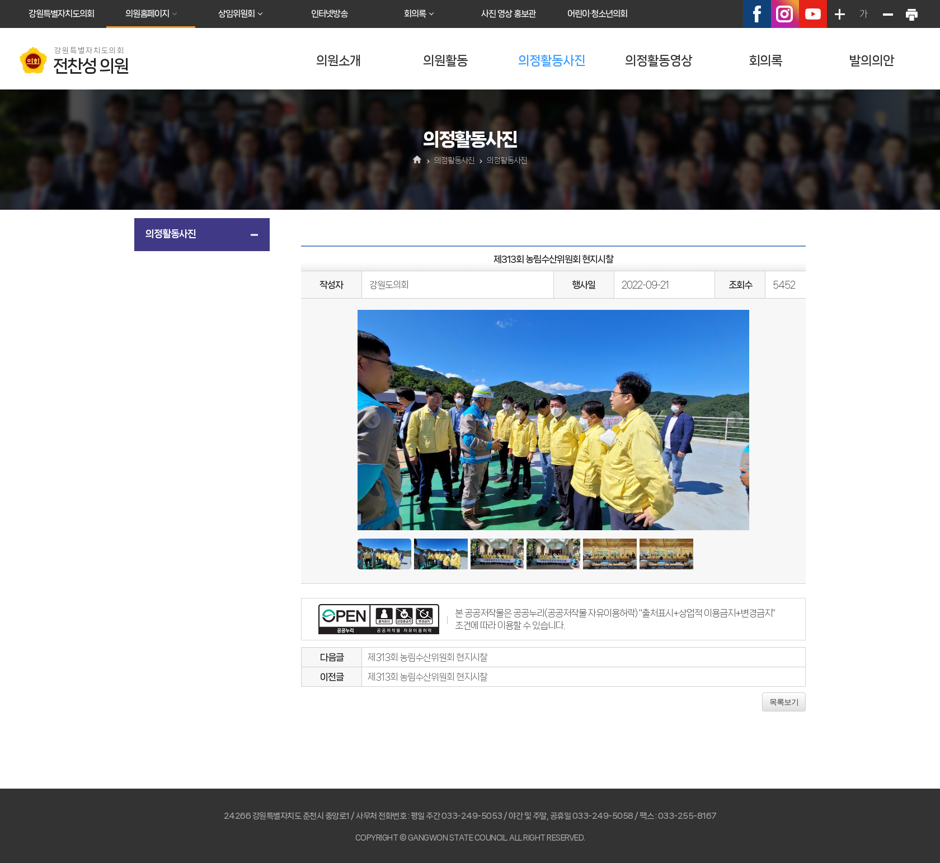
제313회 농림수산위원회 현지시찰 (427, 657)
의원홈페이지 (147, 13)
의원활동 (445, 61)
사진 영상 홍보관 (508, 13)
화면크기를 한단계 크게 (839, 14)
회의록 (415, 13)
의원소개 (338, 61)
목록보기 (783, 701)
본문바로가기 (0, 0)
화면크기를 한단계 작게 (887, 14)
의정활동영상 (658, 61)
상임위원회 (236, 13)
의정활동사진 (551, 61)
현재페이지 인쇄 (911, 14)
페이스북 (757, 14)
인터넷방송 (329, 13)
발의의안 (871, 61)
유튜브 (813, 14)
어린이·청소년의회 (597, 13)
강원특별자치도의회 (61, 13)
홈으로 (417, 160)
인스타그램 (785, 14)
